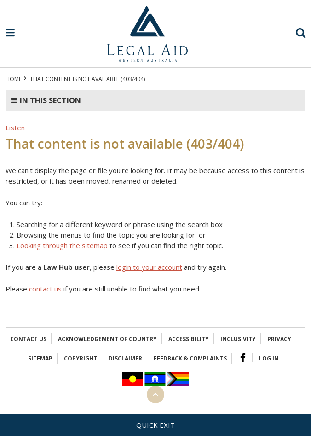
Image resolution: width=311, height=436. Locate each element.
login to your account (149, 267)
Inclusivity (238, 339)
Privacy (279, 339)
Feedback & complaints (190, 358)
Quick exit (155, 425)
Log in (269, 358)
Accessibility (188, 339)
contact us (45, 288)
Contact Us (28, 339)
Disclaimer (125, 358)
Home (14, 79)
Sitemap (40, 358)
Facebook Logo (243, 357)
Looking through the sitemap (62, 245)
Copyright (80, 358)
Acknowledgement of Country (107, 339)
